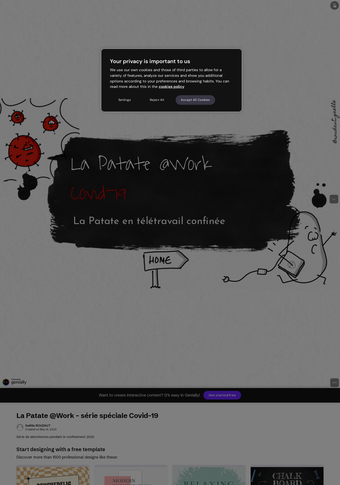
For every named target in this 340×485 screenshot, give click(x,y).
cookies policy (171, 86)
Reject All (157, 100)
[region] (171, 80)
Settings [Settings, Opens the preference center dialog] (124, 100)
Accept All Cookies (195, 100)
